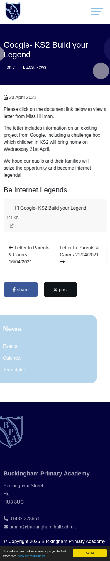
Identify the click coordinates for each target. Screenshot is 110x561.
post (60, 289)
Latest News (34, 67)
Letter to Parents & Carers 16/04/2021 (29, 254)
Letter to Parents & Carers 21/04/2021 (79, 254)
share (21, 289)
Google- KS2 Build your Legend (51, 208)
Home (9, 67)
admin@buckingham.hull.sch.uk (42, 532)
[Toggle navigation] (97, 11)
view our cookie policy (31, 556)
